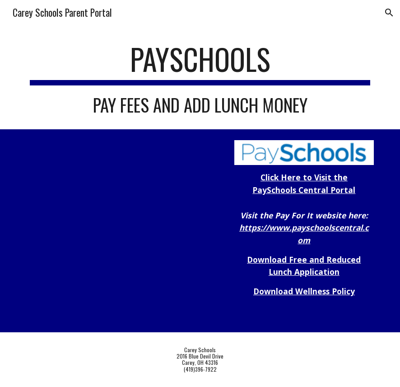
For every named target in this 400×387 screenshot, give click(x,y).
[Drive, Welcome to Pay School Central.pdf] (96, 230)
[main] (200, 78)
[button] (389, 13)
